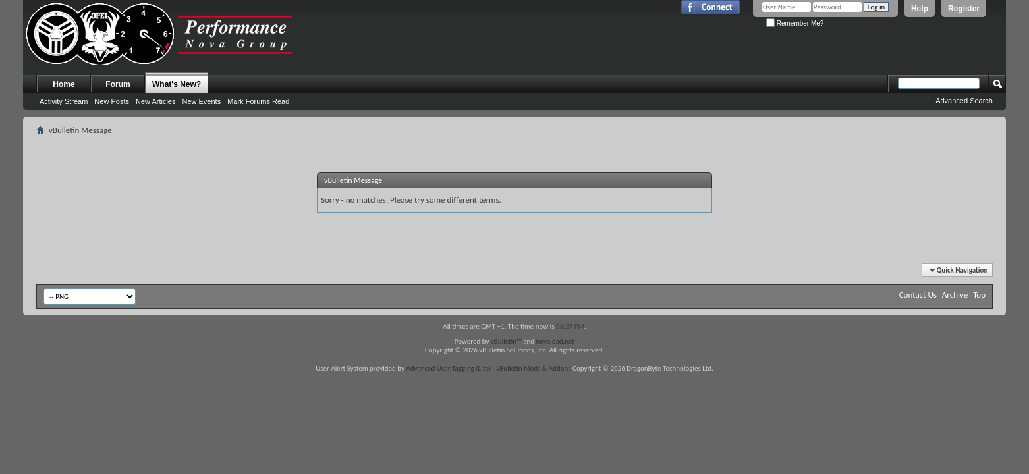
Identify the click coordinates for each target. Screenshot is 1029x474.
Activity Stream (64, 101)
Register (964, 8)
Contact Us (918, 295)
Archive (955, 295)
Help (919, 8)
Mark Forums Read (258, 101)
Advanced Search (964, 101)
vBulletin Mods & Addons (533, 368)
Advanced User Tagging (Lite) (448, 368)
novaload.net (555, 341)
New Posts (111, 101)
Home (63, 84)
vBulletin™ (506, 341)
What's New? (176, 84)
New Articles (156, 101)
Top (979, 295)
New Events (201, 101)
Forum (117, 84)
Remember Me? (794, 23)
